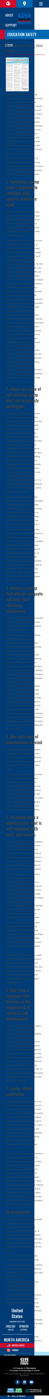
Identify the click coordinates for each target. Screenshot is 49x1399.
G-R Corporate (18, 1368)
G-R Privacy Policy (25, 1370)
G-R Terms (36, 1370)
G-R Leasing (14, 1370)
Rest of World (16, 1396)
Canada (12, 1350)
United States (15, 1345)
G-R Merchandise (30, 1368)
